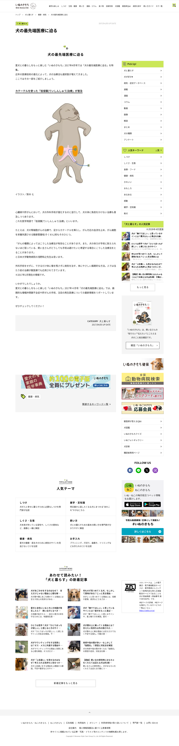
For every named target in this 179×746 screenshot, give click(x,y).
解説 (126, 120)
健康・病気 (42, 14)
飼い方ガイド (148, 6)
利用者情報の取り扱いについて (115, 723)
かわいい (128, 181)
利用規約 (82, 723)
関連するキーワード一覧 (95, 404)
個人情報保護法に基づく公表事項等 (94, 728)
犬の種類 (128, 133)
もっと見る (143, 287)
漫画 (126, 95)
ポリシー (93, 723)
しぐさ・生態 (130, 163)
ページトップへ (89, 713)
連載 (126, 89)
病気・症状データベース (134, 83)
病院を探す (137, 6)
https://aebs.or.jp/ (147, 610)
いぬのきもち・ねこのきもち (33, 723)
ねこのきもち (56, 723)
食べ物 (101, 6)
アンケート (129, 139)
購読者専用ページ (132, 452)
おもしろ (128, 188)
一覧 (157, 150)
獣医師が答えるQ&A (132, 421)
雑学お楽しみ (54, 6)
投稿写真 (109, 6)
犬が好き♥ (128, 76)
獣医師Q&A (126, 6)
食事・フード (130, 169)
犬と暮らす (29, 14)
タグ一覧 (159, 6)
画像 (126, 114)
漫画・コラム (91, 6)
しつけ (63, 6)
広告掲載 (70, 723)
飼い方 (81, 6)
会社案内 (72, 728)
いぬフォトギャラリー (133, 440)
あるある (128, 194)
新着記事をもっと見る (66, 683)
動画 (126, 108)
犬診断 (127, 446)
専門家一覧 (137, 723)
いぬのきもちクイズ (133, 433)
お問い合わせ (152, 723)
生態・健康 (73, 6)
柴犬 (126, 213)
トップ (17, 14)
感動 (126, 200)
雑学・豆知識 (130, 207)
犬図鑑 (117, 6)
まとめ (127, 127)
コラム (127, 101)
